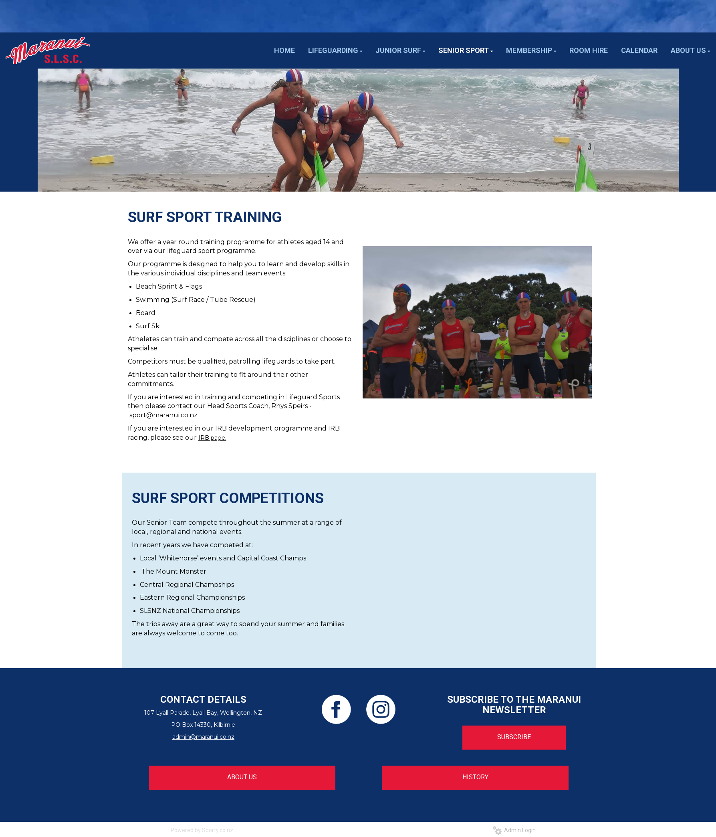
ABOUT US (242, 777)
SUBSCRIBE (514, 737)
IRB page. (212, 437)
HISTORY (475, 777)
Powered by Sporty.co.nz (202, 830)
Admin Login (514, 830)
